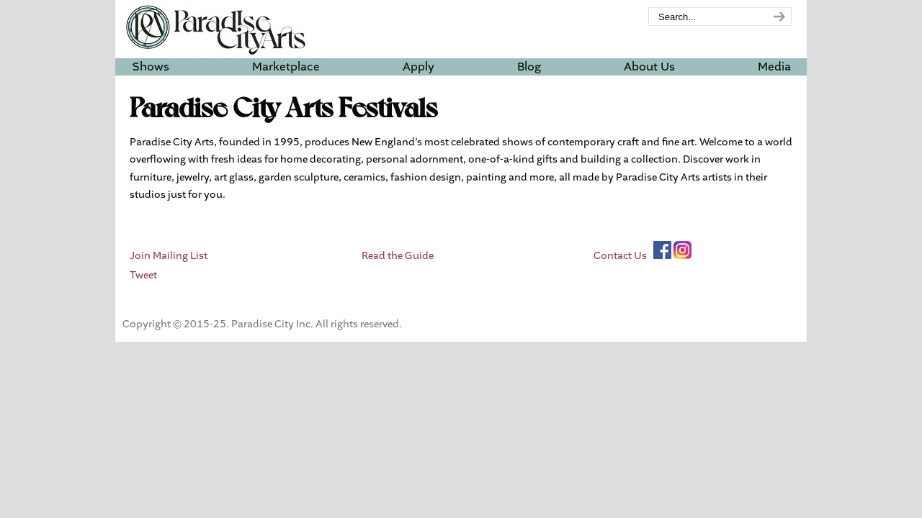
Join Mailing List (168, 256)
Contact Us (620, 256)
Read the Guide (398, 256)
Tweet (143, 275)
